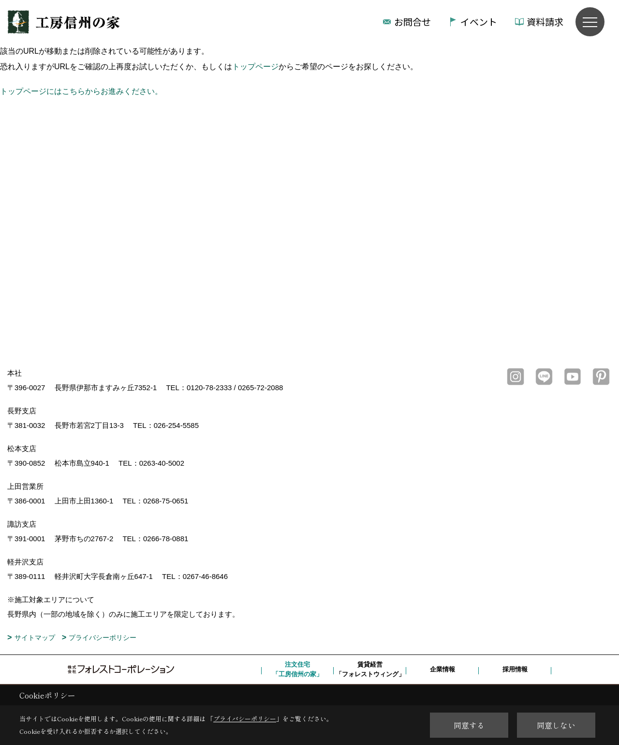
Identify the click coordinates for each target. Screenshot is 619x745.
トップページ (255, 66)
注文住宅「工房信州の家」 (297, 669)
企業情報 (442, 669)
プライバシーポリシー (102, 637)
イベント (478, 21)
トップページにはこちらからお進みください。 (81, 91)
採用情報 (515, 669)
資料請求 (545, 21)
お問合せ (412, 21)
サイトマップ (35, 637)
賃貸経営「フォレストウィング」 (370, 669)
